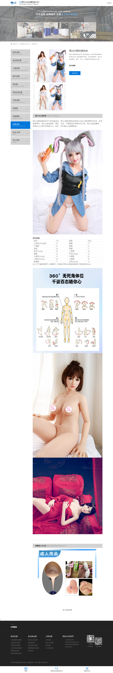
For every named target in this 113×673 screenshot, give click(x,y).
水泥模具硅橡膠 (15, 642)
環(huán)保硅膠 (32, 640)
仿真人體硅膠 (49, 642)
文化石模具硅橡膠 (16, 648)
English (109, 3)
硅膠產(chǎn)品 (24, 44)
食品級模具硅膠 (33, 645)
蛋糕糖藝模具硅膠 (33, 648)
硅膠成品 (34, 44)
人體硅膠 (48, 640)
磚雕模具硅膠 (15, 651)
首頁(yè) (15, 44)
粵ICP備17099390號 (41, 662)
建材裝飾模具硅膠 (16, 653)
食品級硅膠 (31, 642)
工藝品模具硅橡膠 (16, 640)
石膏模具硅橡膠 (15, 645)
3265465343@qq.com (72, 642)
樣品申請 (75, 73)
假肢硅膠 (48, 645)
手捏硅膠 (30, 651)
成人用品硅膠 (49, 648)
